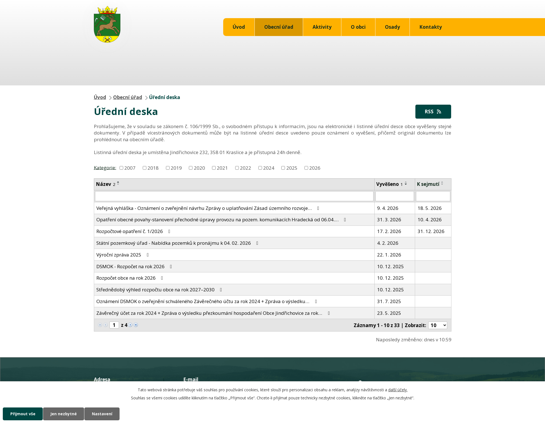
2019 (176, 168)
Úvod (239, 27)
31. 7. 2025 (389, 301)
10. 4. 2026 (430, 220)
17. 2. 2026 (389, 231)
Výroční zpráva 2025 (123, 254)
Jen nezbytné (65, 413)
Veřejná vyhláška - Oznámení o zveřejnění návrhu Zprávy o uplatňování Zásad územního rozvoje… (208, 208)
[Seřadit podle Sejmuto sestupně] (442, 184)
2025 (292, 168)
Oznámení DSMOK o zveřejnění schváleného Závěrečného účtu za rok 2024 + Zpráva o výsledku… (207, 301)
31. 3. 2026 (389, 220)
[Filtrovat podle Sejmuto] (433, 196)
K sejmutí (428, 184)
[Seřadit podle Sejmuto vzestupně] (442, 182)
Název (105, 184)
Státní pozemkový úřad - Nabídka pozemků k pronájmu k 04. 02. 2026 (178, 243)
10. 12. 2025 (390, 266)
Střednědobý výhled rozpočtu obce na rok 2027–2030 (160, 290)
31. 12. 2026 (431, 231)
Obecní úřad (278, 27)
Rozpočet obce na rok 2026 (130, 278)
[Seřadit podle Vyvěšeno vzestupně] (406, 182)
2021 (222, 168)
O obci (358, 27)
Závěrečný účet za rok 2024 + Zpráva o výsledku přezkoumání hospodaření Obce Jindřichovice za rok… (214, 313)
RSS (433, 111)
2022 (245, 168)
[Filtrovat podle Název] (234, 196)
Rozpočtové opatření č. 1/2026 (134, 231)
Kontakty (430, 27)
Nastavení (104, 413)
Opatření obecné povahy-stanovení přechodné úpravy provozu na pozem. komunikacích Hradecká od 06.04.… (222, 220)
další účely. (398, 389)
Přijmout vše (23, 413)
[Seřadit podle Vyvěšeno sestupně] (406, 184)
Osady (392, 27)
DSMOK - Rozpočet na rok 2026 (135, 266)
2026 (314, 168)
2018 (153, 168)
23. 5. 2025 (389, 313)
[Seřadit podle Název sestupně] (118, 184)
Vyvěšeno (389, 184)
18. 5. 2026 (430, 208)
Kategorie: (105, 167)
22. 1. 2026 (389, 254)
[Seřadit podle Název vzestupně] (118, 182)
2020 (199, 168)
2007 (129, 168)
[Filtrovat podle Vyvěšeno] (394, 196)
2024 (268, 168)
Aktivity (322, 27)
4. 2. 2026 (387, 243)
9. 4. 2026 (387, 208)
